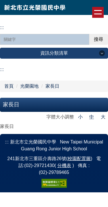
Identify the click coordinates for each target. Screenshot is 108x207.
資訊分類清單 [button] (54, 53)
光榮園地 (29, 86)
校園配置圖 (79, 158)
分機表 (64, 165)
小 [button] (80, 116)
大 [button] (103, 116)
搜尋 (98, 39)
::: (2, 27)
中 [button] (91, 116)
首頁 (9, 86)
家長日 (52, 86)
